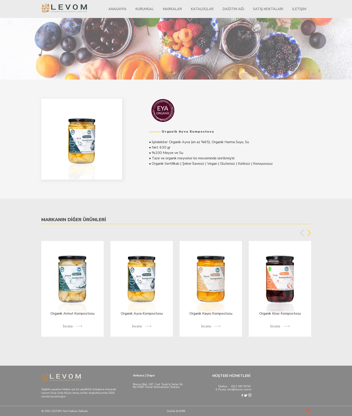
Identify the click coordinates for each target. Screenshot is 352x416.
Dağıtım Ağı (233, 9)
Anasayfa (117, 9)
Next (309, 233)
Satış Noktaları (268, 9)
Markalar (172, 9)
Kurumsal (144, 9)
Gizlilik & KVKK (176, 411)
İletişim (299, 9)
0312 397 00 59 (240, 386)
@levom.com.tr (241, 389)
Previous (302, 233)
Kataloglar (202, 9)
